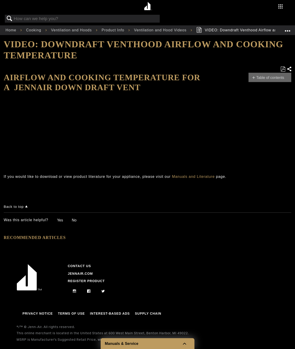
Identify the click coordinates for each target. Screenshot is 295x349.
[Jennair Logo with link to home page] (29, 289)
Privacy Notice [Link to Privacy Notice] (37, 313)
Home (12, 30)
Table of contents (270, 78)
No (74, 220)
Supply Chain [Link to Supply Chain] (148, 313)
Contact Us (79, 266)
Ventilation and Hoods (72, 30)
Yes (60, 220)
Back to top (14, 207)
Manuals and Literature (193, 177)
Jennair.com (80, 273)
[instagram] (74, 291)
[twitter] (103, 291)
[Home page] (148, 6)
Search (9, 19)
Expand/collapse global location (287, 28)
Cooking (34, 30)
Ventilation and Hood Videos (161, 30)
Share (289, 69)
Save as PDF (282, 69)
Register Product (86, 281)
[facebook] (88, 291)
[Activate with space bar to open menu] (280, 7)
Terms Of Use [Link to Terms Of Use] (71, 313)
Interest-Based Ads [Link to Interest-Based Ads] (110, 313)
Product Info (114, 30)
